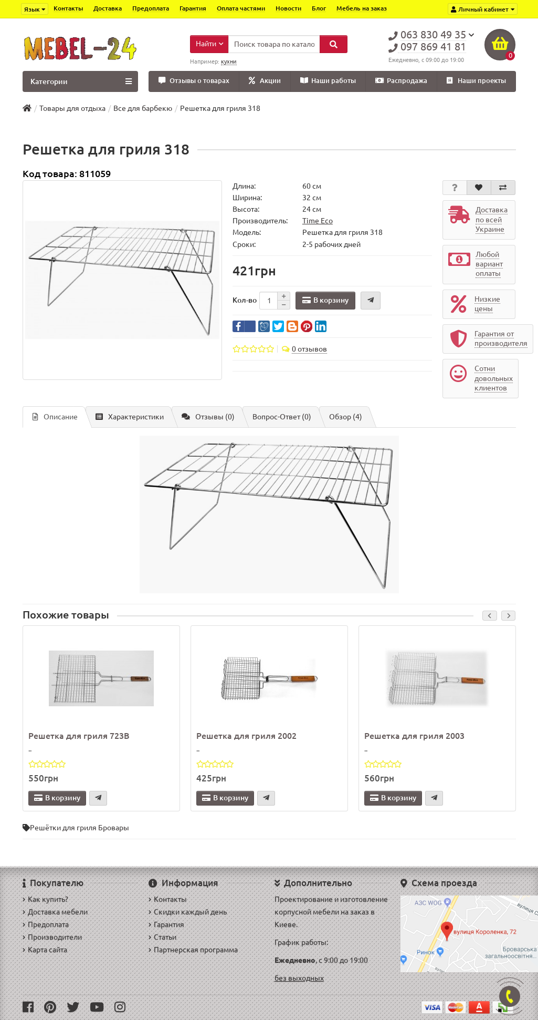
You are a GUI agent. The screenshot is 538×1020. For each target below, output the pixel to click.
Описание (55, 417)
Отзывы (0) (208, 417)
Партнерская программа (193, 949)
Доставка (107, 8)
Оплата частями (241, 8)
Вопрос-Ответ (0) (281, 417)
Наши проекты (476, 81)
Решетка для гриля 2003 (414, 735)
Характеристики (130, 417)
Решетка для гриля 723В (79, 735)
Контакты (68, 8)
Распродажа (401, 81)
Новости (288, 8)
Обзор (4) (345, 417)
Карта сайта (45, 949)
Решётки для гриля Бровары (79, 827)
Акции (265, 81)
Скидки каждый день (188, 912)
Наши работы (328, 81)
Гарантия (193, 8)
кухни (229, 61)
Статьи (162, 937)
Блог (319, 8)
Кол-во (245, 300)
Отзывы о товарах (194, 81)
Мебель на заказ (361, 8)
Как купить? (45, 899)
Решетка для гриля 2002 (246, 735)
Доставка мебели (55, 912)
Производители (52, 937)
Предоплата (150, 8)
